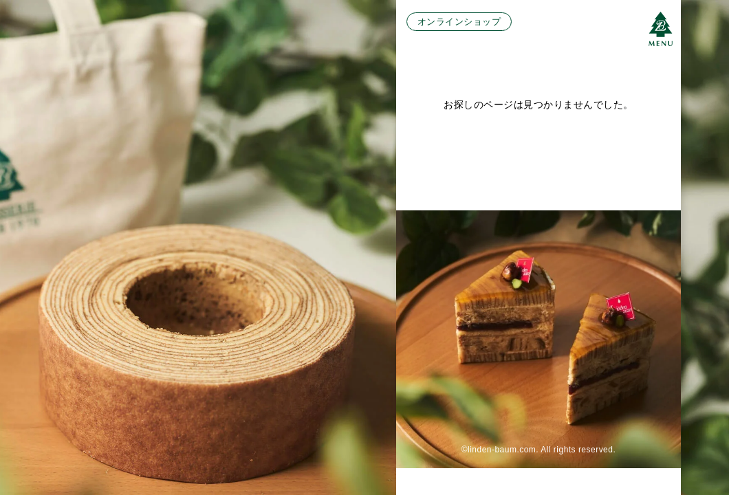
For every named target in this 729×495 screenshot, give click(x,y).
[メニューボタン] (660, 29)
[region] (364, 247)
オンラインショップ (459, 21)
